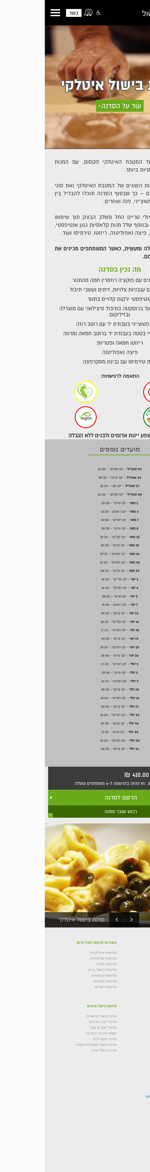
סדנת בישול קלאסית (57, 1016)
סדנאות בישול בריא (57, 970)
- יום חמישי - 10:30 (75, 494)
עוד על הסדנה (76, 106)
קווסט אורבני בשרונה (56, 1033)
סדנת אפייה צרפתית (131, 1056)
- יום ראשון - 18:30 (75, 511)
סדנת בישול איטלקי (132, 1016)
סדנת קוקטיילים (60, 1039)
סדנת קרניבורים (135, 1039)
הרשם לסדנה (76, 797)
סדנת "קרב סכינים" (58, 1022)
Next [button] (87, 919)
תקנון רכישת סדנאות (131, 998)
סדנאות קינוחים (60, 981)
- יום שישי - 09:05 (75, 723)
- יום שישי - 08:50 (75, 477)
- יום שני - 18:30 (75, 486)
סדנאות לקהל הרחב (132, 987)
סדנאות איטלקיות (59, 952)
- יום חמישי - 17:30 (75, 630)
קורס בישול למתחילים (130, 970)
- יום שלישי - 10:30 (75, 537)
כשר (28, 13)
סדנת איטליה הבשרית (131, 1033)
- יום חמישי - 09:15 (75, 554)
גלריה (142, 952)
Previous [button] (72, 919)
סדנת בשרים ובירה (133, 1044)
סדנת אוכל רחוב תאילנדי (128, 1050)
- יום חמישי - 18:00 (75, 469)
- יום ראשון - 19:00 (75, 604)
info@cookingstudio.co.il (120, 1096)
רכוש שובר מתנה (76, 811)
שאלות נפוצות (136, 981)
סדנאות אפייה (61, 964)
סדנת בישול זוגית (59, 1050)
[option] (75, 875)
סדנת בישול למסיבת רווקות (52, 1044)
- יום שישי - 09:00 (75, 503)
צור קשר (140, 958)
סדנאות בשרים (61, 987)
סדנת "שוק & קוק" (58, 1027)
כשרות (142, 975)
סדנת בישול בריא (134, 1022)
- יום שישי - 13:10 (75, 732)
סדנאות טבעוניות (59, 975)
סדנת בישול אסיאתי (132, 1027)
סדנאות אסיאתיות (58, 958)
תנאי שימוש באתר (133, 992)
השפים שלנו (138, 964)
